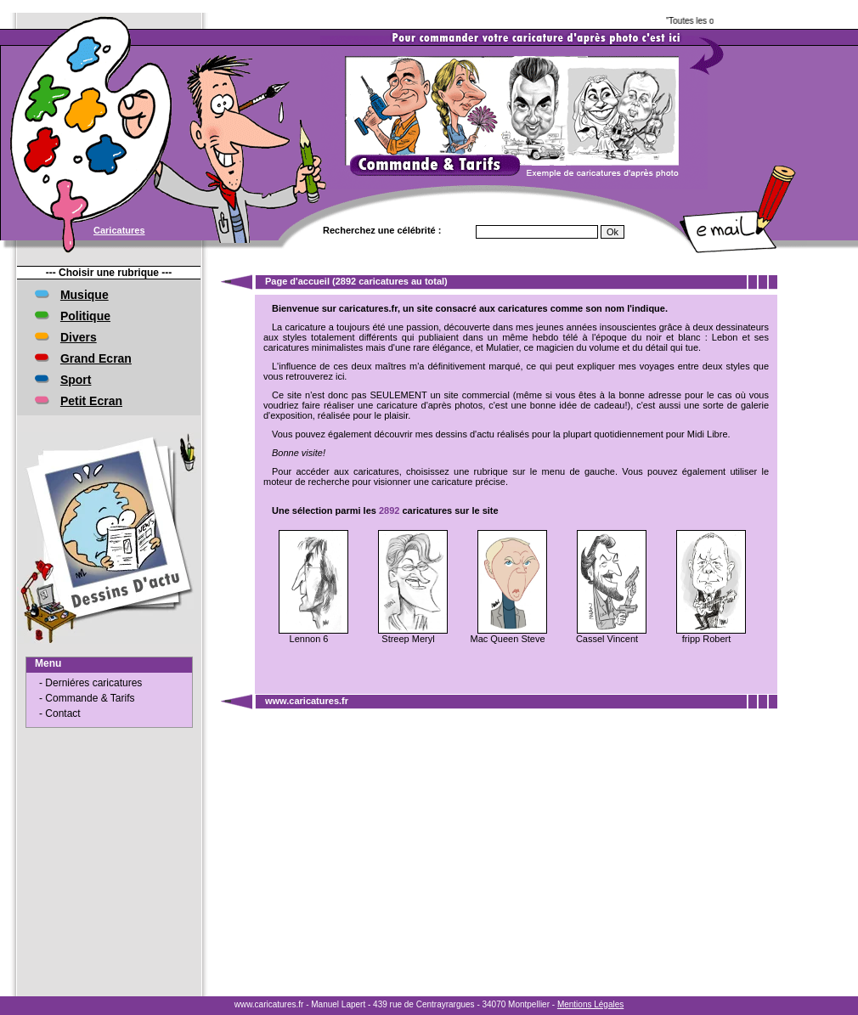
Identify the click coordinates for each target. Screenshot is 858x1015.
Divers (78, 337)
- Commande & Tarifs (86, 698)
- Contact (60, 713)
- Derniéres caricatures (90, 683)
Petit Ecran (91, 401)
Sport (76, 379)
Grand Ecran (96, 358)
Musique (84, 295)
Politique (85, 316)
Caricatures (119, 230)
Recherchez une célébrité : (382, 230)
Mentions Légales (590, 1004)
